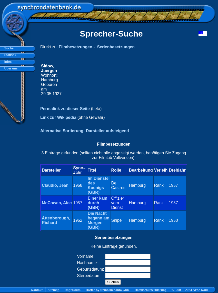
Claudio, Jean (55, 185)
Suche (8, 48)
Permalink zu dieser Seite (65, 108)
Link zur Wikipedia (58, 117)
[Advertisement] (124, 80)
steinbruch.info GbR (114, 290)
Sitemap (54, 290)
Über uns (10, 68)
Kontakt (37, 290)
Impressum (73, 290)
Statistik (9, 55)
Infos (7, 62)
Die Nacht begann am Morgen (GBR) (98, 220)
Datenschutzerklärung (150, 290)
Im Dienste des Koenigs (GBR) (98, 185)
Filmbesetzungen (75, 47)
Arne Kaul (200, 290)
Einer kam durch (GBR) (97, 203)
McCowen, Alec (57, 203)
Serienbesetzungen (116, 47)
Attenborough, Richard (56, 220)
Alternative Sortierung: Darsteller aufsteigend (84, 131)
